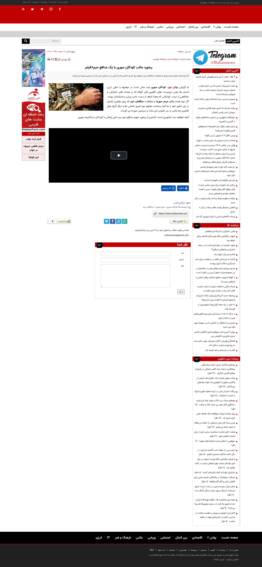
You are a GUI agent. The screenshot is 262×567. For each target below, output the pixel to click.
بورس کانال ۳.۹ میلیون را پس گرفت (220, 135)
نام (182, 253)
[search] (26, 41)
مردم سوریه (160, 207)
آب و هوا (26, 2)
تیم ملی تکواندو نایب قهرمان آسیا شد (219, 180)
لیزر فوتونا (34, 157)
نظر (182, 266)
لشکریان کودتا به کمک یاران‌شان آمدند (214, 472)
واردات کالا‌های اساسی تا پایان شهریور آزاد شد (215, 216)
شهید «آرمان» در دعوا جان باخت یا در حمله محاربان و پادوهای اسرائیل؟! (216, 247)
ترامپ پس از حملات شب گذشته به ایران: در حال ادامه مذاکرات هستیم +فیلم (216, 452)
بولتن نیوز (173, 87)
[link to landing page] (222, 14)
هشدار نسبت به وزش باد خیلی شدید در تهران (215, 140)
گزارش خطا (179, 221)
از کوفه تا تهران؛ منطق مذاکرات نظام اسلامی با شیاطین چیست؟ (215, 279)
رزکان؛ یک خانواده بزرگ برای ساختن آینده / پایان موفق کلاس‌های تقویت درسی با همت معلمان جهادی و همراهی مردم (216, 189)
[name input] (135, 254)
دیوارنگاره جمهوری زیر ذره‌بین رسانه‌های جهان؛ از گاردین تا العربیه (215, 119)
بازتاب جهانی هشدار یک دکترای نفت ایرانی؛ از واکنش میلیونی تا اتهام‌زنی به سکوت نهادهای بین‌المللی (215, 382)
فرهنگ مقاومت (159, 59)
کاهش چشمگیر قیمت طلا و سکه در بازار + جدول (217, 209)
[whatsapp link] (124, 221)
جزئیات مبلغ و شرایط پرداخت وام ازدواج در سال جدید (215, 200)
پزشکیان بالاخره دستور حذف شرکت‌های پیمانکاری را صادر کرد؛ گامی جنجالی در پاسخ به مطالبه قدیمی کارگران (215, 369)
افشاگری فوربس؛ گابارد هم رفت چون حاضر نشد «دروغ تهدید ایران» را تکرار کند (214, 343)
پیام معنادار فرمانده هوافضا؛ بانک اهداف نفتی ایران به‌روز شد (215, 416)
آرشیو (213, 550)
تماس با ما (63, 2)
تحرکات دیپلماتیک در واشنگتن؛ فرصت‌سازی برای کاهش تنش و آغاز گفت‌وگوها (214, 479)
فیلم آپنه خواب (33, 139)
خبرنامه (36, 2)
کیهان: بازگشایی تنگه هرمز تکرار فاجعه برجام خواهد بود (216, 238)
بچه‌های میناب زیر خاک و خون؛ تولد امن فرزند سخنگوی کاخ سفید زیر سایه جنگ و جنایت (215, 405)
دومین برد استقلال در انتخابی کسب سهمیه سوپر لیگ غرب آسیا (214, 325)
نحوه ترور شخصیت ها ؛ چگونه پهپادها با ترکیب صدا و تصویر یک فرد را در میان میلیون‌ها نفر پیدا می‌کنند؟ (214, 504)
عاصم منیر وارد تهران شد (224, 254)
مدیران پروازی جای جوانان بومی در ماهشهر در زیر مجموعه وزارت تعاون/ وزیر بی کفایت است (215, 270)
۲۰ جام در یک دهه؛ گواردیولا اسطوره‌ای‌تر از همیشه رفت (216, 307)
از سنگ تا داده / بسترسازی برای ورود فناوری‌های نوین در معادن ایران (214, 316)
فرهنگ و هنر (172, 59)
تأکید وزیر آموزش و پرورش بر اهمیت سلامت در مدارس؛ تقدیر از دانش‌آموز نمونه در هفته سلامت (215, 517)
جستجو (204, 550)
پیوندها (44, 2)
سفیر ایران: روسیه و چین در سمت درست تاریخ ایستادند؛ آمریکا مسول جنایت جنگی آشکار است (214, 490)
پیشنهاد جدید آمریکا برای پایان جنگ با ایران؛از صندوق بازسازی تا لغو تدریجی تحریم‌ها (215, 297)
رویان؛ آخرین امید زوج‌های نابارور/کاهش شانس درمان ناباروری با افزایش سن (214, 334)
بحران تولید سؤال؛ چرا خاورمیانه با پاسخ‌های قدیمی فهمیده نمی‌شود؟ (216, 128)
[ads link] (216, 57)
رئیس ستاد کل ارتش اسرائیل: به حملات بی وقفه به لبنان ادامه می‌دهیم (214, 425)
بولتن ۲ (217, 27)
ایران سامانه (219, 559)
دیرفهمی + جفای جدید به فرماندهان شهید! (215, 443)
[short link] (173, 213)
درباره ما (53, 2)
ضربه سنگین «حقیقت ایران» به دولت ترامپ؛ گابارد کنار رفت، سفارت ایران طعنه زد (216, 288)
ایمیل (181, 259)
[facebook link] (112, 221)
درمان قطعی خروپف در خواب (33, 148)
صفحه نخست (231, 27)
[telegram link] (118, 221)
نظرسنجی (183, 550)
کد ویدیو (168, 188)
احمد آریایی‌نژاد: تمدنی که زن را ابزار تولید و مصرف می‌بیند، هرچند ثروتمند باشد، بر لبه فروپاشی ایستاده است (217, 90)
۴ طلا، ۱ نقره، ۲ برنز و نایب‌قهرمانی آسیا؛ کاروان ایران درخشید (215, 79)
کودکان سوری (172, 207)
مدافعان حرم (148, 207)
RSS (152, 550)
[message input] (135, 275)
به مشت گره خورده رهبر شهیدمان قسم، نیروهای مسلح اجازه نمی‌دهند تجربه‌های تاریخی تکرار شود (214, 171)
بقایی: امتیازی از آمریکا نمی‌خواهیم (220, 231)
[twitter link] (106, 221)
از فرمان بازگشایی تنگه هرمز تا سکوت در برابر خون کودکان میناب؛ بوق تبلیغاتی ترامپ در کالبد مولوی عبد (215, 463)
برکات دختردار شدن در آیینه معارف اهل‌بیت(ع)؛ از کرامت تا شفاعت (214, 393)
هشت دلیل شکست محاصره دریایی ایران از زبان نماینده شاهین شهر (214, 434)
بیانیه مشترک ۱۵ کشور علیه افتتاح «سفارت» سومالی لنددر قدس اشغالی (216, 110)
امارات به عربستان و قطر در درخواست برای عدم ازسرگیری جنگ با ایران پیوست (215, 261)
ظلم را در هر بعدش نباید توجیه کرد (220, 350)
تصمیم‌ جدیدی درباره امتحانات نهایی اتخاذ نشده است (214, 101)
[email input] (135, 260)
